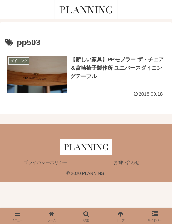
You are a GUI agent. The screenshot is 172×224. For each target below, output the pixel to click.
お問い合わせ (126, 162)
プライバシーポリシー (45, 162)
